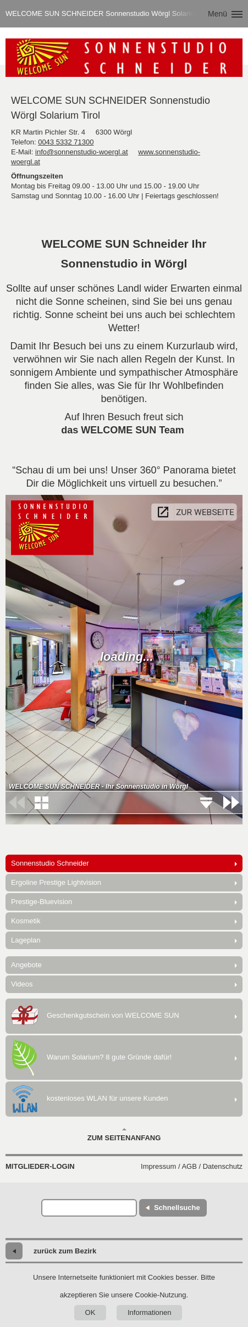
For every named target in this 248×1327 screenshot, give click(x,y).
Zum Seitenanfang (124, 1135)
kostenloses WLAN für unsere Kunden (89, 1099)
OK (90, 1312)
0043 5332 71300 (65, 142)
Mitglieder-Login (40, 1166)
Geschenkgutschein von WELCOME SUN (95, 1016)
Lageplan (26, 940)
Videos (22, 984)
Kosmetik (25, 921)
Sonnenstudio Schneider (50, 863)
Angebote (26, 965)
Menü (217, 13)
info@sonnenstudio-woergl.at (81, 152)
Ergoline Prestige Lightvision (56, 882)
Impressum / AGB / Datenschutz (192, 1166)
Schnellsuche (177, 1207)
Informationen (150, 1312)
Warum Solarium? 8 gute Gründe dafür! (91, 1057)
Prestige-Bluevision (41, 901)
